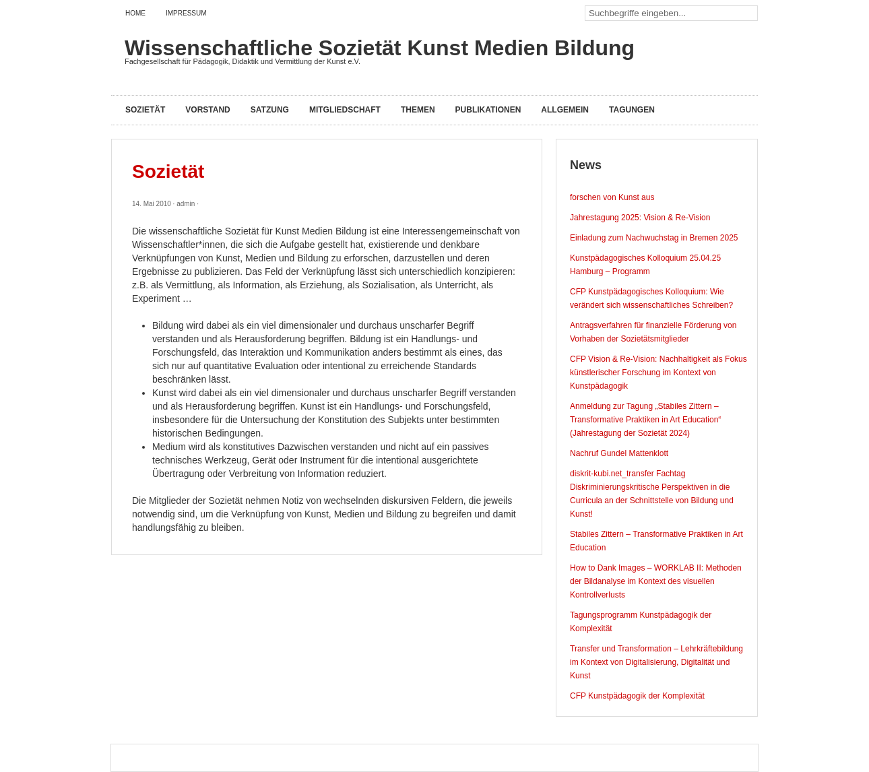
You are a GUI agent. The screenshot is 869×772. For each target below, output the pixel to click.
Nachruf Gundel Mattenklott (619, 453)
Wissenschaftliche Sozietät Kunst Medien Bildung (380, 48)
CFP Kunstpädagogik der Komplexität (637, 696)
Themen (418, 110)
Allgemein (565, 110)
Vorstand (207, 110)
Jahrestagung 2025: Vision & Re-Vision (640, 217)
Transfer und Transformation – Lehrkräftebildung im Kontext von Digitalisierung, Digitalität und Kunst (656, 662)
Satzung (270, 110)
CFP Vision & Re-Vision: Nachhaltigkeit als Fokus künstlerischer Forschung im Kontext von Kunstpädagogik (658, 372)
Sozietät (145, 110)
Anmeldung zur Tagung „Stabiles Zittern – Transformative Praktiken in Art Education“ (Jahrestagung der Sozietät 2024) (645, 419)
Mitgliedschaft (345, 110)
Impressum (186, 13)
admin (185, 203)
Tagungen (632, 110)
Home (135, 13)
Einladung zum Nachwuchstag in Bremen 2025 (654, 238)
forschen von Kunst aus (612, 197)
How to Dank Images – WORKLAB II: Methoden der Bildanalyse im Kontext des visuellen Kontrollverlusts (656, 581)
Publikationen (488, 110)
